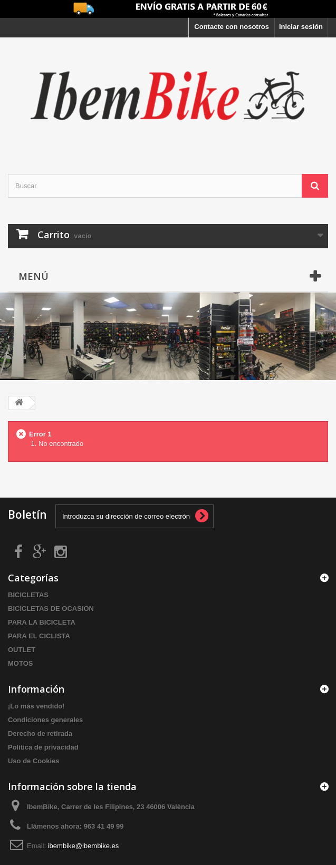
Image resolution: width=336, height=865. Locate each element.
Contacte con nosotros (231, 27)
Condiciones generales (45, 720)
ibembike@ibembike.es (83, 846)
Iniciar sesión (301, 27)
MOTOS (20, 663)
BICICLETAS (28, 595)
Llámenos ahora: (75, 826)
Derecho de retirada (40, 733)
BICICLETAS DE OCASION (51, 609)
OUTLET (21, 650)
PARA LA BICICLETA (41, 622)
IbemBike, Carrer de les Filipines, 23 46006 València (111, 807)
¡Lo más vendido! (36, 706)
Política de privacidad (43, 747)
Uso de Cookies (34, 761)
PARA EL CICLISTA (39, 636)
